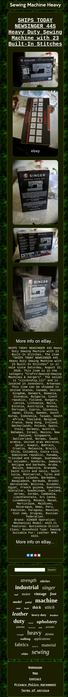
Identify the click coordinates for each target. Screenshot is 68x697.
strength (28, 580)
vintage (40, 593)
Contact (35, 679)
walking (25, 639)
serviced (31, 627)
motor (26, 594)
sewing (40, 651)
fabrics (21, 644)
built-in (35, 646)
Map (35, 673)
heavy (34, 632)
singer (48, 587)
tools (40, 628)
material (49, 645)
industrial (27, 587)
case (18, 608)
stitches (45, 581)
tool (16, 594)
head (26, 608)
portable (50, 627)
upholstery (47, 621)
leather (20, 614)
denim (49, 634)
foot (53, 594)
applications (42, 639)
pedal (28, 602)
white (24, 653)
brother (54, 615)
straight (20, 634)
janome (20, 626)
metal (30, 623)
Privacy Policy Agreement (35, 685)
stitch (50, 607)
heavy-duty (39, 615)
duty (19, 621)
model (17, 602)
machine (46, 600)
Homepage (35, 667)
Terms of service (35, 690)
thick (36, 607)
